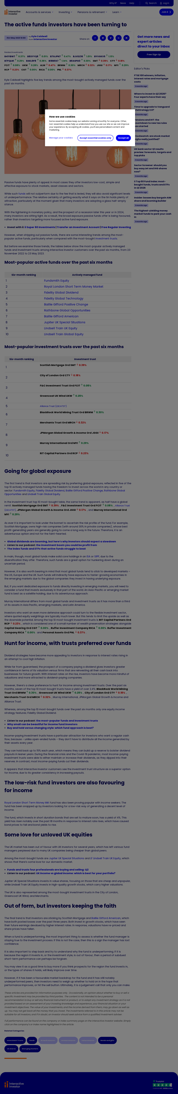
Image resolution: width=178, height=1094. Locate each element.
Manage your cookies (61, 137)
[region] (90, 127)
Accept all (123, 138)
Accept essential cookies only (95, 138)
